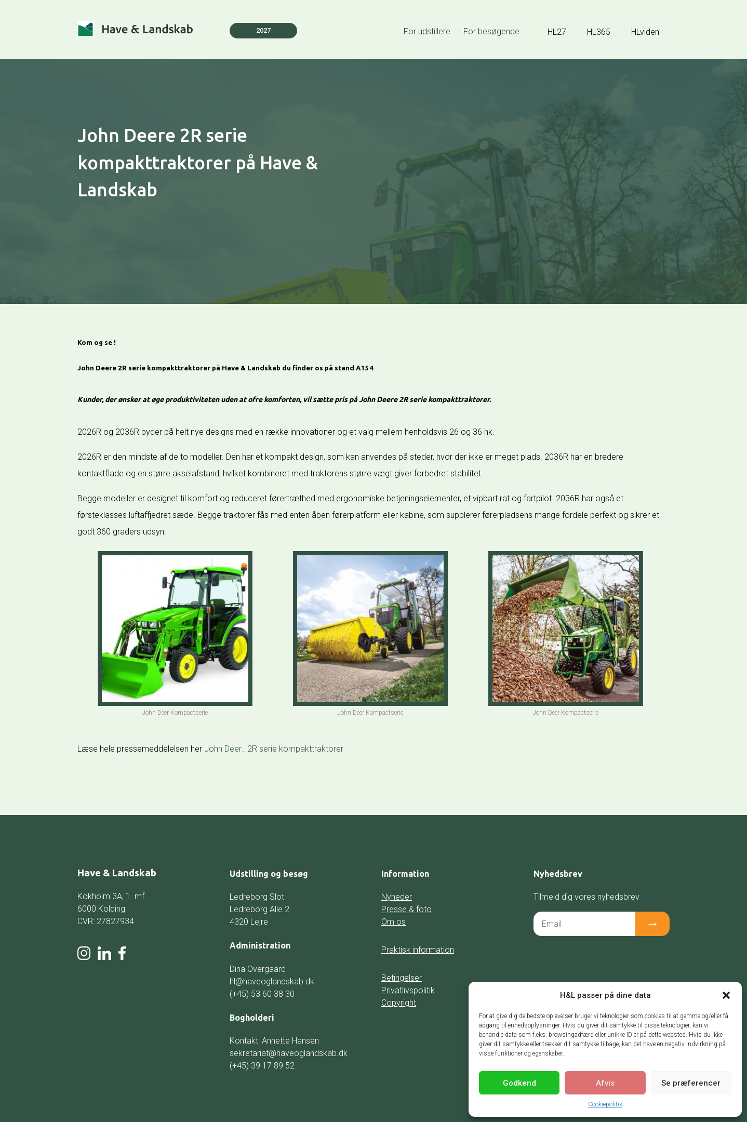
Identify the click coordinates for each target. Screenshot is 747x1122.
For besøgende (491, 31)
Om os (393, 922)
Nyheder (396, 897)
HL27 (557, 32)
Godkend (519, 1083)
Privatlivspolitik (408, 990)
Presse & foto (406, 909)
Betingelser (401, 978)
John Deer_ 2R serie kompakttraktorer (273, 749)
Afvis (605, 1083)
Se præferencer (691, 1083)
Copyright (398, 1003)
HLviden (645, 32)
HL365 (598, 32)
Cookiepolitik (605, 1104)
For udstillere (427, 31)
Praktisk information (417, 950)
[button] (726, 995)
